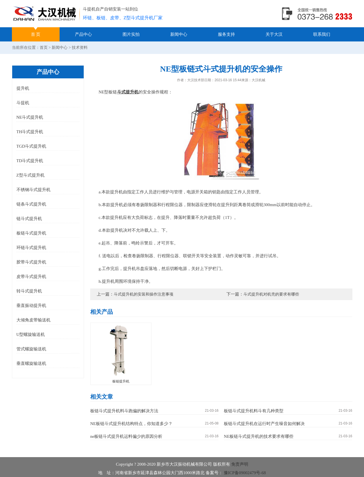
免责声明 (239, 464)
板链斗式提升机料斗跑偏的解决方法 (124, 411)
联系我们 (321, 34)
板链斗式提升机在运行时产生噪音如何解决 (264, 423)
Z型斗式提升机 (30, 175)
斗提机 (22, 103)
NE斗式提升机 (29, 117)
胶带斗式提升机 (31, 262)
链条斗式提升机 (31, 204)
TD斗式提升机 (29, 160)
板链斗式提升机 (31, 233)
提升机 (22, 88)
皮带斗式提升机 (31, 276)
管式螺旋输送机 (31, 349)
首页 (44, 47)
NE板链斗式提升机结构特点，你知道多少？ (131, 423)
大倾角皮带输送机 (33, 320)
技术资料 (80, 47)
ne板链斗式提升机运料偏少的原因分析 (126, 436)
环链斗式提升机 (31, 247)
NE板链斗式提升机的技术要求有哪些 (258, 436)
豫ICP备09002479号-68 (244, 472)
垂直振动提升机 (31, 305)
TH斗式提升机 (29, 131)
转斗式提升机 (29, 291)
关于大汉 (274, 34)
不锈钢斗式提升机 (33, 189)
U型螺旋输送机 (30, 334)
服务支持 (226, 34)
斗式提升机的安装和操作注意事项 (143, 294)
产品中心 (83, 34)
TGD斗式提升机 (31, 146)
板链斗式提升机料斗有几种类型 (253, 411)
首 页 (36, 34)
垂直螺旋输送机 (31, 363)
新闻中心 (178, 34)
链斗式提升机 (29, 218)
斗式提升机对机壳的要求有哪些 (271, 294)
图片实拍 (131, 34)
